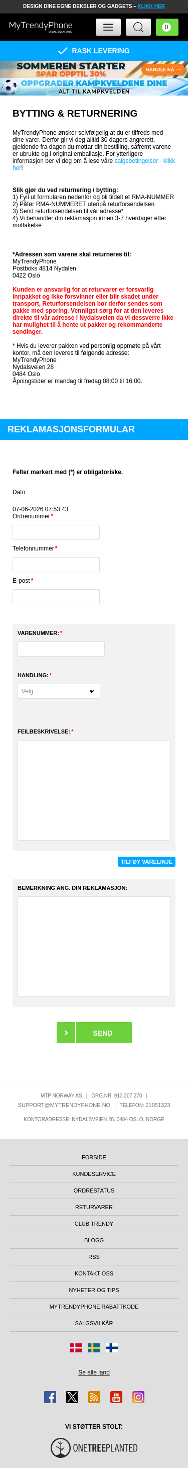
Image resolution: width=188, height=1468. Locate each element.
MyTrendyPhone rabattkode (94, 1307)
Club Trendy (94, 1224)
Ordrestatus (94, 1190)
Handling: (33, 675)
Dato (19, 492)
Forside (94, 1157)
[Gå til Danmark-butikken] (76, 1348)
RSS (94, 1257)
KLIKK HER (150, 6)
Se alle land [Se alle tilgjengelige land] (94, 1372)
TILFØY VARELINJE (146, 862)
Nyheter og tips (94, 1290)
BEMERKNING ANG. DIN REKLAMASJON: (72, 888)
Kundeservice (94, 1174)
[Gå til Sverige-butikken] (94, 1348)
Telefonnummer (33, 548)
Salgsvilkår (94, 1323)
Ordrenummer (31, 516)
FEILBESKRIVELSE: (44, 731)
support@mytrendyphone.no (64, 1105)
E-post (21, 580)
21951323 (157, 1105)
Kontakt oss (94, 1273)
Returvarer (94, 1207)
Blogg (94, 1240)
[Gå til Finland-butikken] (112, 1348)
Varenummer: (38, 633)
